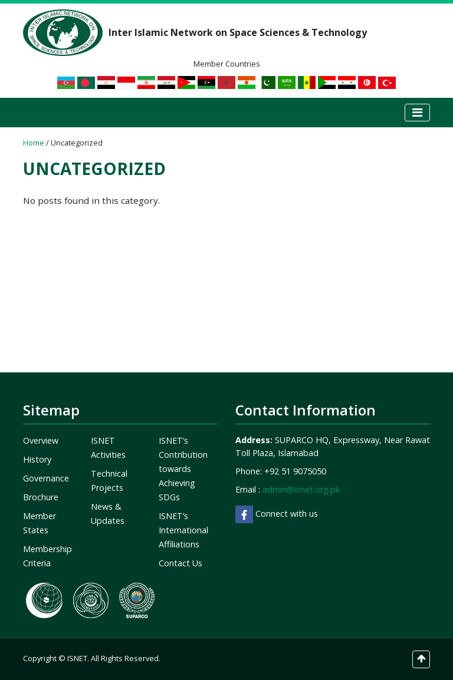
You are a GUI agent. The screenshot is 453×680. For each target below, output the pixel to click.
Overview (40, 440)
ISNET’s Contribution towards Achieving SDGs (183, 469)
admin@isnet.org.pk (301, 489)
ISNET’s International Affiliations (183, 530)
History (37, 459)
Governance (46, 478)
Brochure (40, 497)
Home (33, 142)
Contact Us (180, 563)
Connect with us (276, 513)
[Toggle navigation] (417, 112)
